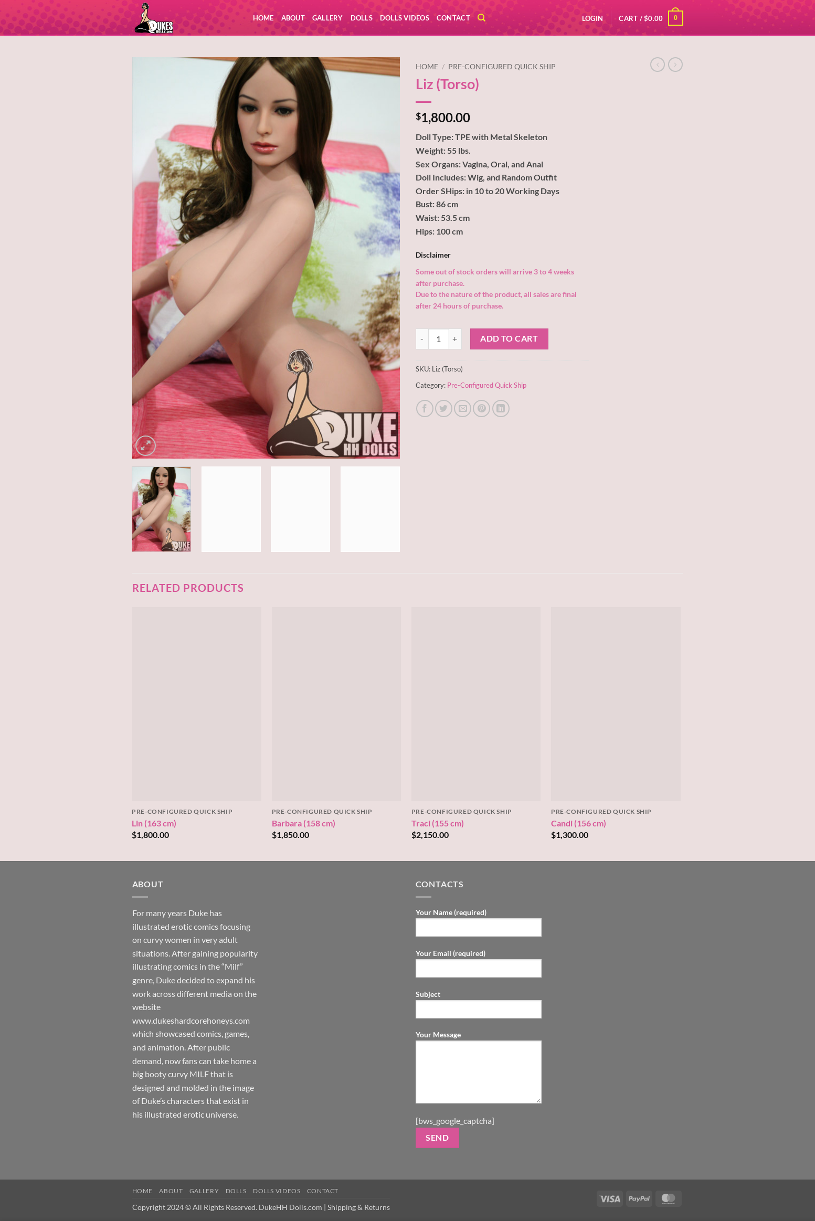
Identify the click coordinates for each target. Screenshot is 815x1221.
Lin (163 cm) (154, 823)
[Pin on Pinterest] (481, 408)
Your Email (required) (479, 967)
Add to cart (509, 338)
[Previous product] (675, 64)
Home (263, 18)
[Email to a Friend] (462, 408)
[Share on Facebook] (424, 408)
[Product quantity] (438, 338)
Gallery (327, 18)
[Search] (481, 18)
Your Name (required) (479, 926)
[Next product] (657, 64)
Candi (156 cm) (578, 823)
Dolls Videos (404, 18)
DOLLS (362, 18)
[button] (592, 18)
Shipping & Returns (358, 1207)
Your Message (479, 1070)
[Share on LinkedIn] (501, 408)
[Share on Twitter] (443, 408)
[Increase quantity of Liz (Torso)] (455, 338)
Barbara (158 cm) (303, 823)
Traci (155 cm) (437, 823)
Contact (453, 18)
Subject (479, 1008)
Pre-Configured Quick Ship (502, 66)
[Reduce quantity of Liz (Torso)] (422, 338)
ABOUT (293, 18)
